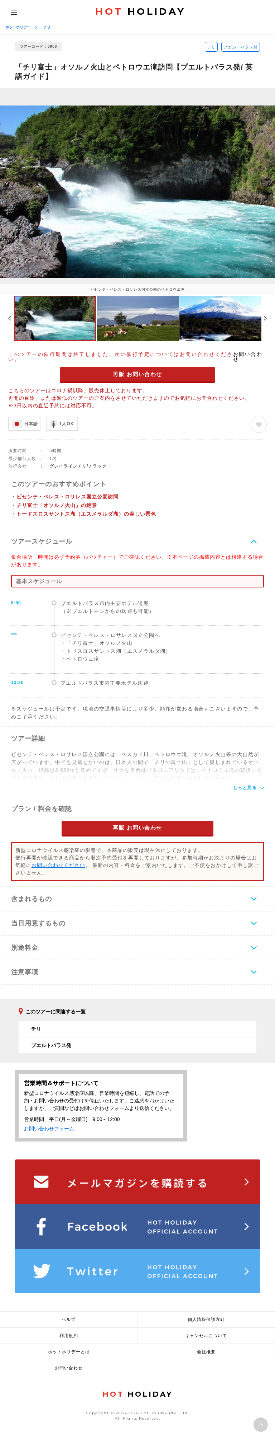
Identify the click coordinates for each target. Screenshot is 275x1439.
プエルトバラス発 (240, 47)
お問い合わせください (58, 865)
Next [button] (265, 318)
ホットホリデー (17, 27)
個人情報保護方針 (206, 1319)
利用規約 (68, 1335)
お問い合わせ (248, 356)
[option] (137, 191)
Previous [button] (9, 318)
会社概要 (206, 1351)
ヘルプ (69, 1319)
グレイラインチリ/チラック (78, 466)
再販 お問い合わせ (137, 374)
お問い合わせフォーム (49, 1128)
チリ (46, 27)
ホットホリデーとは (69, 1351)
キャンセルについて (206, 1335)
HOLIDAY (140, 11)
